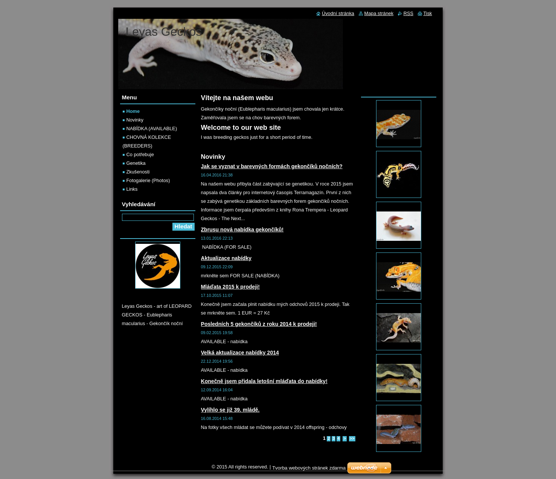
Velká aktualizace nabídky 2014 (240, 353)
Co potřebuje (140, 154)
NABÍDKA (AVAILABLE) (151, 128)
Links (132, 189)
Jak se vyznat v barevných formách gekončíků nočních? (272, 166)
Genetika (136, 163)
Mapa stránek (379, 13)
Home (133, 111)
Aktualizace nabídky (226, 258)
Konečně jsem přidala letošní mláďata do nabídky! (264, 381)
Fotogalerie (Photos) (148, 180)
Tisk (427, 13)
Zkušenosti (138, 172)
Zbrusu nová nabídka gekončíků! (242, 230)
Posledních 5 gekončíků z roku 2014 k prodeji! (259, 324)
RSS (408, 13)
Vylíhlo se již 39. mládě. (230, 410)
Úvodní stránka (338, 13)
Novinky (135, 120)
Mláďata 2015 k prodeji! (230, 287)
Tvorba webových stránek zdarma (309, 468)
